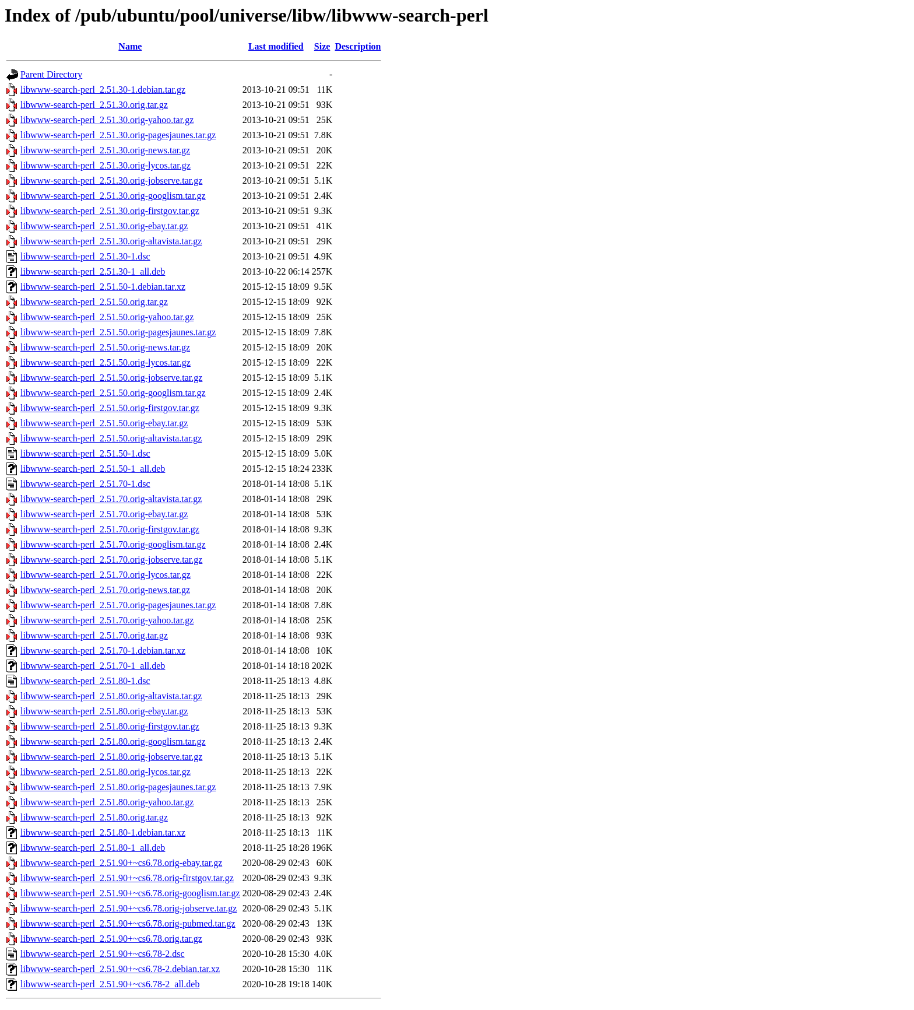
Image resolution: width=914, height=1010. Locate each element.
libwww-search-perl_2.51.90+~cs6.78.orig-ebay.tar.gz (121, 863)
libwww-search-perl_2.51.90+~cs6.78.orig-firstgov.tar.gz (127, 878)
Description (358, 46)
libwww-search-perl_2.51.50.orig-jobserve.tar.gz (111, 378)
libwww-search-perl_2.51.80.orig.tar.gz (94, 817)
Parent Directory (51, 74)
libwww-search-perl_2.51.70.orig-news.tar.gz (105, 590)
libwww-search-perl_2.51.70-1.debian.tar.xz (102, 650)
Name (130, 46)
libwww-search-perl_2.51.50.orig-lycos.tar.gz (105, 362)
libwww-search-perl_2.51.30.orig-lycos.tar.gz (105, 165)
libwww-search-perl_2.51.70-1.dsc (85, 484)
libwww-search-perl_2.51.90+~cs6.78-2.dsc (102, 954)
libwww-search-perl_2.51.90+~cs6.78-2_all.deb (109, 984)
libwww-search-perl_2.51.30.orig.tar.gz (94, 105)
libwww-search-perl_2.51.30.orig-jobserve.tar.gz (111, 180)
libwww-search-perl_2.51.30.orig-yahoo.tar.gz (107, 120)
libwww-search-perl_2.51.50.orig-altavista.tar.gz (111, 438)
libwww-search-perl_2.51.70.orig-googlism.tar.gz (113, 544)
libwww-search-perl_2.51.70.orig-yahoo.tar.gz (107, 620)
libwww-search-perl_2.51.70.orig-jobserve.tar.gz (111, 559)
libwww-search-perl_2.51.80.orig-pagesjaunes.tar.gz (118, 787)
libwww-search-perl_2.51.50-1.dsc (85, 453)
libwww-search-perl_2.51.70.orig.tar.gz (94, 635)
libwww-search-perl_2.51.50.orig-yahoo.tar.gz (107, 317)
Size (322, 46)
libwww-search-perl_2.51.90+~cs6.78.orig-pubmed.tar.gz (127, 923)
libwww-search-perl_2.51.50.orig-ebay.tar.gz (104, 423)
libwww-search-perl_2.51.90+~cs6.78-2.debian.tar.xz (120, 969)
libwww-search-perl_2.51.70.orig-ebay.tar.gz (104, 514)
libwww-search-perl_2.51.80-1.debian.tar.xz (102, 832)
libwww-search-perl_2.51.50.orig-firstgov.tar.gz (109, 408)
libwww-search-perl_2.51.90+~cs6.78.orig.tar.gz (111, 939)
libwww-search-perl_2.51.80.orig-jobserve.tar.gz (111, 757)
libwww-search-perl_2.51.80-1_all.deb (92, 848)
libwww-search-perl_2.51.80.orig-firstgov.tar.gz (109, 726)
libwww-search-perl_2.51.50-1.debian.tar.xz (102, 287)
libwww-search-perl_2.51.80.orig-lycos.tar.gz (105, 772)
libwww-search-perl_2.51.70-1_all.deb (92, 666)
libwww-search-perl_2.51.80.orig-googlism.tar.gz (113, 741)
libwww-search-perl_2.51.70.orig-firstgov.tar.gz (109, 529)
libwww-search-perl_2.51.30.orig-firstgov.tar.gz (109, 211)
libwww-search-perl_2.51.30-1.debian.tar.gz (102, 89)
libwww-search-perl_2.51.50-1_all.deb (92, 469)
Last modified (276, 46)
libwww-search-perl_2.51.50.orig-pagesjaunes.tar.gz (118, 332)
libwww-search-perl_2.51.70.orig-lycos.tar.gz (105, 575)
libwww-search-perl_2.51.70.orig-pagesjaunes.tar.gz (118, 605)
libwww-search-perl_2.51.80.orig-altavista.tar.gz (111, 696)
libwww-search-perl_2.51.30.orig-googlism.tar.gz (113, 196)
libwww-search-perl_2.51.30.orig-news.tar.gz (105, 150)
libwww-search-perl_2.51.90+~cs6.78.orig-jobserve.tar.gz (128, 908)
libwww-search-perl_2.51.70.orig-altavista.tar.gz (111, 499)
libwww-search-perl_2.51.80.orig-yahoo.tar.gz (107, 802)
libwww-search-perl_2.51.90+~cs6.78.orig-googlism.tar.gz (130, 893)
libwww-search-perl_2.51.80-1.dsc (85, 681)
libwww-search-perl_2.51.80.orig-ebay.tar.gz (104, 711)
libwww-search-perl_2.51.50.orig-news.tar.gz (105, 347)
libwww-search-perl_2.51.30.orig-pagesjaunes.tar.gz (118, 135)
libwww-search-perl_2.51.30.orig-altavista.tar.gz (111, 241)
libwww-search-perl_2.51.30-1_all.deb (92, 271)
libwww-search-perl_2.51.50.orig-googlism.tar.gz (113, 393)
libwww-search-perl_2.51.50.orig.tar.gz (94, 302)
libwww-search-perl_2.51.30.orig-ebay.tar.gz (104, 226)
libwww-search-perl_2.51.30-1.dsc (85, 256)
